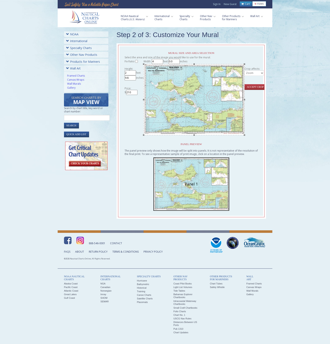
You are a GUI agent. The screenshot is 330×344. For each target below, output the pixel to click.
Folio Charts (179, 311)
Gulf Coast (69, 298)
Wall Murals (74, 83)
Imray (103, 294)
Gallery (71, 87)
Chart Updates (180, 332)
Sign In (217, 4)
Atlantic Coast (71, 290)
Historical (141, 288)
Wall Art (73, 68)
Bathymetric (143, 284)
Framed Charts (76, 75)
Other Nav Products (81, 55)
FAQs (67, 251)
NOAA (72, 34)
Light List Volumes (182, 287)
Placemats (142, 302)
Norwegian (106, 290)
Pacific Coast (70, 287)
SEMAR (104, 301)
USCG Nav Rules (182, 318)
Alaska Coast (71, 283)
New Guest (230, 4)
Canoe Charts (144, 295)
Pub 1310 (178, 329)
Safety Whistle (217, 287)
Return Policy (98, 251)
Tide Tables (179, 290)
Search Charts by (86, 100)
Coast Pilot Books (182, 283)
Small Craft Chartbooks (185, 308)
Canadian (105, 287)
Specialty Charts (79, 48)
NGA (102, 283)
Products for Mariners (83, 62)
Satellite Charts (145, 298)
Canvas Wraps (75, 79)
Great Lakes (70, 294)
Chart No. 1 (179, 315)
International (76, 41)
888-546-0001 (97, 243)
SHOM (103, 298)
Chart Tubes (216, 283)
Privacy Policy (153, 251)
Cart (245, 4)
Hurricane (142, 280)
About (79, 251)
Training (141, 291)
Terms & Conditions (125, 251)
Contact (116, 243)
